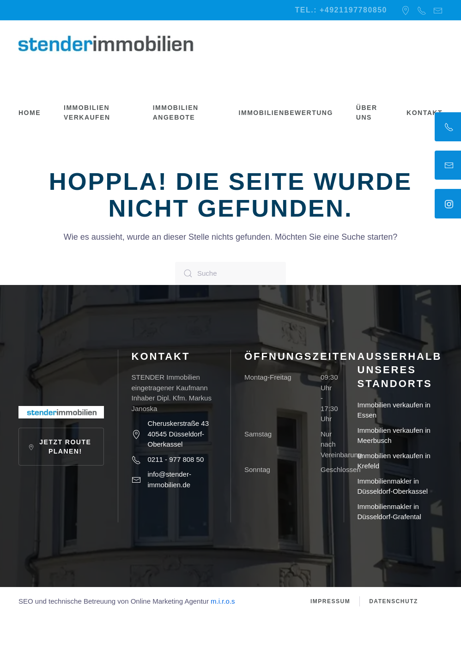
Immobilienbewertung (286, 112)
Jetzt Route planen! (59, 446)
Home (29, 112)
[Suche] (230, 273)
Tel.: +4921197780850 (341, 10)
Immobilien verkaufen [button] (87, 112)
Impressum (330, 601)
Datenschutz (393, 601)
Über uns (366, 112)
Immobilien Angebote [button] (176, 112)
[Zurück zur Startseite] (106, 43)
